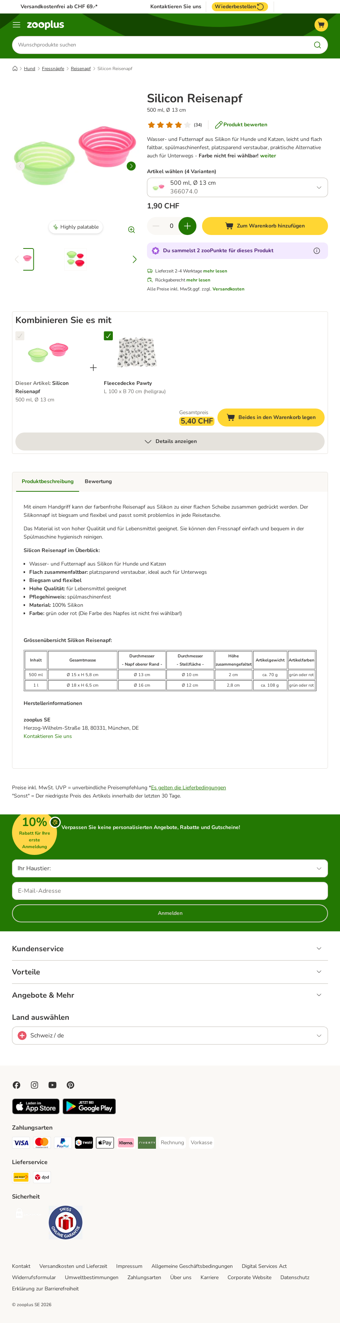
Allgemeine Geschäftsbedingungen (192, 1266)
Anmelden (170, 913)
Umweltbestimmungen (91, 1277)
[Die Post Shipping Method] (21, 1178)
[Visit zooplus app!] (36, 1112)
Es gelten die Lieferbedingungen (188, 787)
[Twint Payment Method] (84, 1144)
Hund (29, 69)
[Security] (29, 1214)
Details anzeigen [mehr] (170, 441)
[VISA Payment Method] (21, 1144)
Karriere (210, 1277)
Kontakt (21, 1266)
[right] (131, 166)
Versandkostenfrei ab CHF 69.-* (59, 6)
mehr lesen (215, 271)
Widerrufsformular (34, 1277)
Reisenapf (81, 69)
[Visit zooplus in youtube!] (52, 1085)
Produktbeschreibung (47, 481)
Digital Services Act (264, 1266)
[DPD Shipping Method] (42, 1178)
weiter (268, 155)
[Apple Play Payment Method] (105, 1144)
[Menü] (16, 24)
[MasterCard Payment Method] (42, 1144)
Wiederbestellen (240, 6)
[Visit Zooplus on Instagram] (34, 1085)
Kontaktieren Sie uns (175, 6)
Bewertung (98, 481)
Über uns (181, 1277)
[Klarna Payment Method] (126, 1144)
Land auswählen (40, 1017)
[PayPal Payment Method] (63, 1144)
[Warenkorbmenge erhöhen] (187, 226)
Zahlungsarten (144, 1277)
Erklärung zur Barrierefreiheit (45, 1288)
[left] (20, 166)
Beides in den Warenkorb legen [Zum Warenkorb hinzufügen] (275, 418)
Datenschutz (294, 1277)
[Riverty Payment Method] (147, 1144)
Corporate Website (249, 1277)
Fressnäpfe (53, 69)
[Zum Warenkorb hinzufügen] (265, 226)
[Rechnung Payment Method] (172, 1143)
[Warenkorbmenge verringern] (156, 226)
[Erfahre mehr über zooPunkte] (317, 251)
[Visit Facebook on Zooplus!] (16, 1085)
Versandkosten (228, 289)
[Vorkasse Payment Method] (201, 1143)
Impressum (129, 1266)
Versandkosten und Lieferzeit (73, 1266)
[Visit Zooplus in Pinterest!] (70, 1085)
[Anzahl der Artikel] (172, 226)
